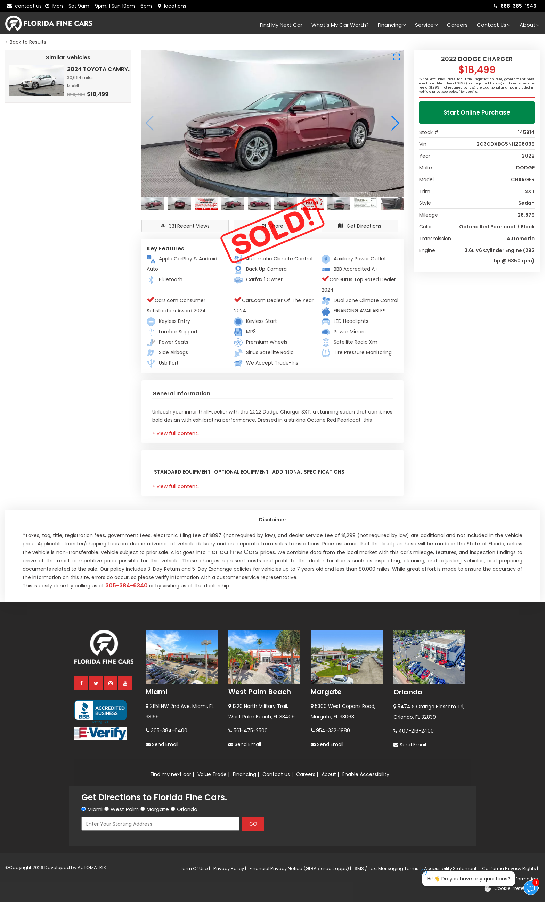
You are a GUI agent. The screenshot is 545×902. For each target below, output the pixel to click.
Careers (457, 24)
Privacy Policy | (229, 868)
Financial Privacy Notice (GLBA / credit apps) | (300, 868)
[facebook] (81, 683)
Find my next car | (172, 774)
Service (426, 24)
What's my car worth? (340, 24)
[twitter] (96, 683)
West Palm (125, 809)
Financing (392, 24)
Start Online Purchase (477, 112)
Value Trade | (213, 774)
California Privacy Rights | (510, 868)
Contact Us (494, 24)
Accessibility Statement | (451, 868)
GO (253, 823)
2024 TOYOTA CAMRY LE (99, 69)
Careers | (307, 774)
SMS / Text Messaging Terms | (388, 868)
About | (330, 774)
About (530, 24)
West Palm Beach (259, 691)
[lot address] (172, 5)
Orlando (407, 692)
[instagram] (111, 683)
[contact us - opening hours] (100, 5)
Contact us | (277, 774)
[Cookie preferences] (512, 888)
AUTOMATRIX (91, 867)
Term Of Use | (195, 868)
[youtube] (125, 683)
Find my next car (281, 24)
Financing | (246, 774)
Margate (326, 691)
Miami (156, 691)
